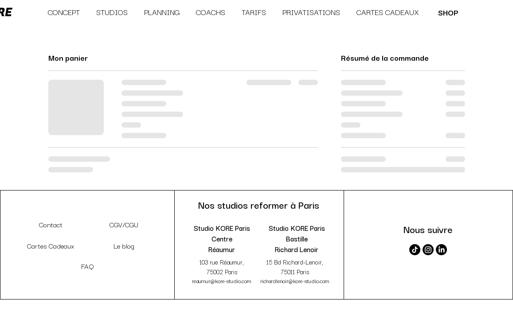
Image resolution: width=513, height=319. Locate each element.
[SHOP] (449, 12)
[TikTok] (414, 249)
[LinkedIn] (441, 249)
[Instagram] (428, 249)
